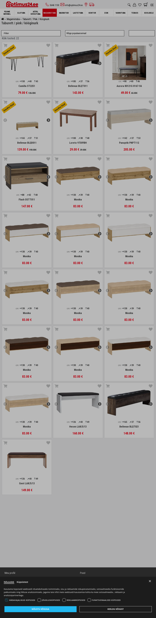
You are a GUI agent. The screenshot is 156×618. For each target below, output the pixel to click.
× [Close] (150, 581)
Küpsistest (23, 581)
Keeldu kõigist (115, 609)
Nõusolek (9, 581)
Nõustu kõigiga (40, 609)
